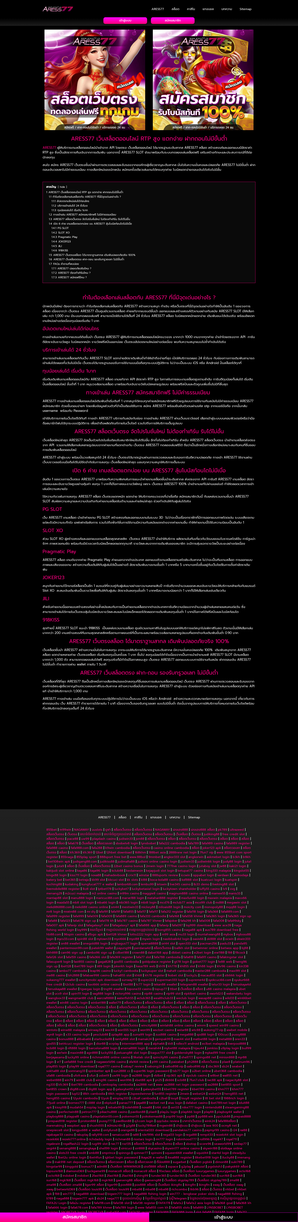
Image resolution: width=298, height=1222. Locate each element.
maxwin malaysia (219, 850)
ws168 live (82, 1210)
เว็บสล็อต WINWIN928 (125, 1119)
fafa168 (174, 868)
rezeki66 (52, 1091)
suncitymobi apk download (98, 932)
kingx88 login (56, 827)
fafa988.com (80, 800)
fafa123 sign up (155, 1169)
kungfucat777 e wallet (97, 836)
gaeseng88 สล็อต (129, 1132)
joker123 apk (211, 800)
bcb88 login (55, 1000)
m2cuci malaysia (77, 845)
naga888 (62, 1150)
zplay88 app (120, 987)
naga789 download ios (128, 1187)
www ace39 (222, 877)
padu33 (225, 895)
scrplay (114, 996)
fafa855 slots (180, 1160)
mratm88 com (73, 864)
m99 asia (168, 886)
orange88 (127, 1082)
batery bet (54, 832)
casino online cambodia (171, 800)
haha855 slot (122, 927)
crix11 (132, 827)
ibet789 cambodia (84, 1037)
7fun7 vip (207, 804)
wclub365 (143, 950)
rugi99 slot (100, 1096)
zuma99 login (142, 987)
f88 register (135, 1182)
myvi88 (134, 891)
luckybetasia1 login (146, 841)
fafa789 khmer (101, 1160)
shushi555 (96, 1078)
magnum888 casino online (188, 845)
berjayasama (55, 1009)
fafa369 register (121, 909)
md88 (219, 854)
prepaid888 (242, 1068)
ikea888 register (179, 1109)
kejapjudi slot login (160, 823)
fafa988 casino (57, 800)
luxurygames (226, 1123)
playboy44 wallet (229, 1064)
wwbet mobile (236, 982)
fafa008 (204, 873)
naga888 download (90, 1146)
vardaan (223, 827)
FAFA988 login (182, 1164)
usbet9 (104, 1027)
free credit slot (233, 786)
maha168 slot (211, 1210)
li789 (49, 1150)
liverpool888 (237, 996)
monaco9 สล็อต (119, 1123)
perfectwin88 (69, 1064)
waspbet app (76, 1078)
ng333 (50, 1037)
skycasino (155, 1100)
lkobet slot (175, 927)
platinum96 (241, 1014)
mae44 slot (182, 991)
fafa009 (92, 868)
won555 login (127, 982)
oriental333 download (154, 1082)
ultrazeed (237, 782)
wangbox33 (56, 950)
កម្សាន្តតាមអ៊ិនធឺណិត (208, 1200)
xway (216, 1137)
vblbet (158, 1027)
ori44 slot (168, 895)
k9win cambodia (117, 800)
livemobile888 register (63, 841)
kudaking (71, 836)
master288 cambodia (210, 923)
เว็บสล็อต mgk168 (86, 1132)
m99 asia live (120, 1178)
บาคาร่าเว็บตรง (192, 1073)
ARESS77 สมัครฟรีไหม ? (75, 754)
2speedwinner (140, 1046)
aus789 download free (222, 882)
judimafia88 (126, 814)
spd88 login (206, 987)
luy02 (76, 1046)
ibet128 (66, 918)
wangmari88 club (81, 950)
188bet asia (157, 804)
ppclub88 (223, 1068)
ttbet (173, 941)
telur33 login (220, 936)
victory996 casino (128, 946)
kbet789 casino (203, 1041)
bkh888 (52, 905)
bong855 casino (169, 882)
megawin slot (236, 854)
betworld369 (65, 1141)
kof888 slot (189, 832)
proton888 (88, 1073)
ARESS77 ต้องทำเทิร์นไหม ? (78, 743)
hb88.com (53, 886)
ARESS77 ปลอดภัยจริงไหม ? (79, 732)
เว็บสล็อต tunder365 (202, 1128)
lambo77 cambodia (73, 923)
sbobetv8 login (127, 795)
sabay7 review (133, 1018)
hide (62, 188)
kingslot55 (241, 823)
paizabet (177, 1014)
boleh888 (131, 1059)
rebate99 (115, 1059)
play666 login (191, 1064)
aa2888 (212, 1037)
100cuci (223, 987)
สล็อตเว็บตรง (123, 782)
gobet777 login (203, 914)
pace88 (72, 791)
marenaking (55, 1078)
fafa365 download (68, 1169)
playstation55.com (106, 1068)
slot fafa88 (204, 1164)
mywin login (151, 891)
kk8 (170, 996)
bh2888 (74, 927)
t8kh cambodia (94, 1046)
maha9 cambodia (179, 923)
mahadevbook (114, 827)
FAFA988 (162, 1164)
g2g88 (130, 1078)
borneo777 (76, 1055)
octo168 (244, 1123)
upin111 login (80, 946)
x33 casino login (78, 987)
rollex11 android (187, 996)
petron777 (89, 1064)
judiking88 (212, 786)
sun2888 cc (122, 1023)
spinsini (156, 1105)
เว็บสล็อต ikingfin (170, 1137)
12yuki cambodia (85, 1050)
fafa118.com (102, 1155)
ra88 (135, 1087)
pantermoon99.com (74, 900)
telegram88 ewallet (194, 936)
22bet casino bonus (128, 818)
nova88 (96, 827)
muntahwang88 (208, 886)
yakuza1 (199, 1119)
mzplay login (95, 1059)
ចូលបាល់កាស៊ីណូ (132, 1150)
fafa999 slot (92, 1169)
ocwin (229, 891)
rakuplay (82, 1087)
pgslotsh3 (215, 1119)
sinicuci (126, 1100)
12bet (99, 804)
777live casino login (181, 818)
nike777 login (192, 1059)
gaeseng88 (152, 1132)
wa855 (151, 1182)
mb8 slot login (83, 854)
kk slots (132, 832)
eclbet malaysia (213, 996)
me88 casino (55, 927)
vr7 (59, 1014)
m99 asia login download (214, 1178)
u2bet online (201, 1023)
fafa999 (78, 868)
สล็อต (175, 9)
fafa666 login (58, 1160)
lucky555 (107, 1005)
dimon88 (221, 1114)
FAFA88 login (224, 1164)
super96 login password (151, 1023)
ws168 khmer (102, 1210)
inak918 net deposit (69, 1114)
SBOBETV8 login (73, 1164)
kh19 (162, 918)
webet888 (54, 1032)
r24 (234, 1082)
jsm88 (140, 791)
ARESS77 (157, 9)
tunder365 (158, 1128)
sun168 (224, 1128)
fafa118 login (195, 864)
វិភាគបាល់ (103, 1200)
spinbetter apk (99, 1023)
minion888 (227, 1009)
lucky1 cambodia (126, 923)
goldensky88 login (188, 1005)
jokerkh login (123, 918)
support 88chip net (202, 1191)
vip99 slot (173, 946)
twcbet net (157, 1055)
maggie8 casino (154, 845)
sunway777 (130, 932)
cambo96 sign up (99, 905)
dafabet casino (196, 1055)
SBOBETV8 (95, 1164)
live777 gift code (170, 1187)
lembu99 (147, 836)
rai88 (243, 1082)
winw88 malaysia (72, 982)
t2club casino (75, 936)
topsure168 (54, 1123)
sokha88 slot (55, 1023)
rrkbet (229, 1141)
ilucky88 (228, 1109)
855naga (67, 809)
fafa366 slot (98, 909)
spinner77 (140, 1105)
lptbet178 (105, 841)
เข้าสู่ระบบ (182, 1078)
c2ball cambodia (144, 1050)
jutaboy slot (207, 818)
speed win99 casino (224, 977)
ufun (92, 1027)
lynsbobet (148, 795)
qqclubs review (167, 1073)
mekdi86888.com (59, 859)
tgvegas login (90, 941)
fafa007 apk (55, 877)
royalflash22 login (76, 1096)
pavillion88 (124, 1073)
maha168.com (116, 1164)
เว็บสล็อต (182, 786)
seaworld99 (222, 1096)
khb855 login (163, 1210)
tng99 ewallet (113, 941)
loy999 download (198, 877)
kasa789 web (146, 918)
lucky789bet (147, 1078)
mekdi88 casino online (91, 859)
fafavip (164, 877)
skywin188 (210, 1100)
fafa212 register (172, 864)
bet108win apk (59, 814)
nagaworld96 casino (111, 1014)
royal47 (218, 1091)
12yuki (105, 1050)
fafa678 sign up (84, 873)
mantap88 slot (57, 850)
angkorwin (196, 809)
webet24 (198, 1046)
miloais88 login (169, 859)
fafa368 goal (223, 1155)
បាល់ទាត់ (137, 1200)
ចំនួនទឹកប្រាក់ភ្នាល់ (155, 1150)
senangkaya (87, 1100)
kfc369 (75, 804)
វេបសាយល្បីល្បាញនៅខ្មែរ (166, 1205)
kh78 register (155, 927)
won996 (126, 1032)
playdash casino (104, 791)
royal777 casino (109, 1018)
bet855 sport (230, 1037)
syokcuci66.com (219, 932)
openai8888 (150, 895)
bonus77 (87, 1119)
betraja (83, 832)
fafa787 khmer (151, 873)
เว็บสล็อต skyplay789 (179, 1132)
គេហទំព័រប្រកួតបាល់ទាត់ (117, 786)
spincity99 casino (165, 1009)
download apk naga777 (76, 1200)
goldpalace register (156, 914)
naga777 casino (93, 1191)
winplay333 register (89, 1173)
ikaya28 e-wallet (153, 1109)
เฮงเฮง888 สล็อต (203, 782)
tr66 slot (161, 1059)
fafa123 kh (134, 1169)
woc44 (110, 982)
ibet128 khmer (116, 886)
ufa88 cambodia (58, 1027)
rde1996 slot (151, 1087)
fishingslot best (195, 1205)
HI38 (220, 1169)
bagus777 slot (160, 1005)
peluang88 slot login (131, 1005)
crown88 (138, 905)
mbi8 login (149, 854)
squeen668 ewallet (179, 1105)
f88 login (218, 1173)
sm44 (115, 859)
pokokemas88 (152, 1068)
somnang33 (76, 1023)
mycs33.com (65, 891)
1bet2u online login (72, 1109)
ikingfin (190, 1137)
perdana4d (142, 900)
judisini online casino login (158, 814)
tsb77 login (180, 1023)
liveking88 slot (223, 836)
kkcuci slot (116, 832)
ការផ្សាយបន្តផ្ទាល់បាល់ (142, 882)
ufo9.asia (79, 1027)
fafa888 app (147, 877)
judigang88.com (85, 814)
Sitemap (246, 9)
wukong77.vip (213, 982)
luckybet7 (121, 841)
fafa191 (103, 864)
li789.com (220, 1182)
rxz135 (126, 1096)
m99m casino (129, 845)
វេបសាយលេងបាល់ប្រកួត (237, 1200)
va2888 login (141, 1027)
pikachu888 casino (114, 1064)
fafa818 (188, 909)
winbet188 (98, 955)
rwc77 (115, 1096)
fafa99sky (234, 873)
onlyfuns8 (110, 1082)
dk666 (169, 1032)
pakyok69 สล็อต (236, 1119)
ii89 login (104, 918)
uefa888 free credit (78, 1014)
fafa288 (97, 800)
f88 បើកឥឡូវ (78, 1182)
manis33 (234, 845)
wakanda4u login (238, 946)
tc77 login (143, 936)
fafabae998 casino (96, 927)
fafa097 (177, 877)
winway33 (95, 982)
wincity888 (149, 977)
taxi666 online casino (104, 936)
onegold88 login (95, 895)
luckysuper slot (152, 923)
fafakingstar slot (231, 909)
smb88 (94, 1105)
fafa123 (65, 873)
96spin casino (74, 886)
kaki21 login (237, 818)
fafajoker (171, 873)
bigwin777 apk (83, 1150)
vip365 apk (174, 1027)
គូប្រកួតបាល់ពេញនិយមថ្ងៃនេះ (97, 1205)
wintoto (52, 982)
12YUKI (67, 1173)
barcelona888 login (103, 1000)
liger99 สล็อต (94, 1137)
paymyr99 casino (217, 1082)
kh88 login (206, 918)
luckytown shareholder (180, 841)
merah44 (154, 1000)
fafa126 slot (54, 909)
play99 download (82, 1018)
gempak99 (163, 991)
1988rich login (234, 1050)
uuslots (97, 782)
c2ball (163, 1050)
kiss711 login (79, 827)
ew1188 (219, 905)
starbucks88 (103, 991)
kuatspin (231, 832)
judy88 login (232, 814)
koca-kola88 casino (164, 832)
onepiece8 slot (57, 1082)
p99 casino (160, 1014)
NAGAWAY (81, 782)
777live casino (69, 1191)
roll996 (205, 1091)
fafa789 (193, 795)
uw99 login (120, 1027)
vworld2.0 (216, 946)
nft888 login (76, 1000)
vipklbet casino (195, 946)
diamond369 (75, 1123)
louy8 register (191, 1050)
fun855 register (165, 1046)
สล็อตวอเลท (105, 795)
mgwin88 (166, 1078)
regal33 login (173, 1087)
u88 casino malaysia (221, 941)
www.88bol (137, 809)
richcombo (179, 1141)
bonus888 (66, 991)
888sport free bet (113, 809)
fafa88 (52, 873)
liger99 (112, 1137)
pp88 (191, 1068)
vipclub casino (196, 1027)
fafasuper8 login (58, 914)
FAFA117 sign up (181, 1169)
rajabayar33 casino (60, 1087)
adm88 (102, 1119)
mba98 (137, 1141)
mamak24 (145, 991)
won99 (145, 982)
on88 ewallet (70, 895)
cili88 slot (94, 1055)
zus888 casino (166, 987)
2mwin (184, 1046)
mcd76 (165, 854)
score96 (205, 1096)
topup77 (161, 941)
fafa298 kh (188, 873)
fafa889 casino (126, 868)
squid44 (202, 1105)
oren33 (240, 991)
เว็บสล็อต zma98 (70, 1137)
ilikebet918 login (207, 1109)
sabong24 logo (118, 1173)
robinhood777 (186, 1091)
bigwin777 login (119, 1146)
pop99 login (175, 1068)
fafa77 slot (143, 909)
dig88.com (77, 1041)
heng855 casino (58, 1050)
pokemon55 (130, 1068)
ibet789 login (84, 918)
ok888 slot (214, 891)
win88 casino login (74, 955)
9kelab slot (141, 1009)
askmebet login (218, 809)
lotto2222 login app (144, 886)
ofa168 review (139, 1014)
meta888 (225, 991)
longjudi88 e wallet (86, 1082)
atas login (175, 1055)
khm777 (223, 1041)
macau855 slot (211, 927)
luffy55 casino (209, 841)
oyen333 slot (187, 895)
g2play (186, 1119)
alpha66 (159, 996)
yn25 (158, 1032)
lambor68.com (127, 836)
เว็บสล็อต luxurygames (198, 1123)
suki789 (237, 1114)
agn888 (92, 1005)
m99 (189, 1178)
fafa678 (73, 795)
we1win (62, 1005)
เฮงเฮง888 (180, 782)
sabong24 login (197, 1173)
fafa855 (128, 864)
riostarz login (143, 1091)
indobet (68, 1128)
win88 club (84, 1032)
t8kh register (117, 1046)
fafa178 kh (106, 873)
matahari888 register (162, 850)
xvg (232, 841)
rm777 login (164, 1091)
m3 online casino (104, 845)
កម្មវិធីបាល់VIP (120, 1200)
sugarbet (179, 1114)
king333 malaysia (218, 823)
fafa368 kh (243, 1155)
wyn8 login (54, 987)
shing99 (142, 1128)
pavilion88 (138, 1064)
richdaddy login (100, 1091)
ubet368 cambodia (228, 1023)
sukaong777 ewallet (61, 932)
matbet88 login (204, 991)
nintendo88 (213, 1059)
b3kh (236, 809)
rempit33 (206, 1087)
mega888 (187, 987)
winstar (144, 827)
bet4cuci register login (76, 996)
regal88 (191, 1087)
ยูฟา (108, 782)
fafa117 (141, 864)
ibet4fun (95, 1109)
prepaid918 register (63, 1073)
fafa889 (198, 1160)
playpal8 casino (78, 1068)
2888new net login (183, 804)
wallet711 (115, 955)
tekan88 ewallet (165, 936)
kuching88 (54, 836)
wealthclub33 (163, 950)
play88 (209, 1064)
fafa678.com (79, 1160)
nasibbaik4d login (176, 891)
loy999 (82, 882)
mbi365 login (128, 854)
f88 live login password (106, 1182)
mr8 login (53, 864)
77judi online (56, 1055)
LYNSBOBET (215, 1160)
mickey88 (148, 859)
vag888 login (102, 946)
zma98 (234, 1132)
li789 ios (151, 1191)
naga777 (113, 1150)
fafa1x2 (178, 1155)
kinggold (71, 1119)
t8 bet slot (213, 1050)
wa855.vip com (151, 1173)
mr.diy (91, 864)
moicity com (192, 859)
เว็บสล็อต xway (233, 1137)
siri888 (140, 1100)
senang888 (67, 1100)
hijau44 (198, 1000)
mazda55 (63, 854)
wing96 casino (106, 1032)
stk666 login (234, 927)
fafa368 (212, 864)
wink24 (209, 1073)
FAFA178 (164, 1155)
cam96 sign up (72, 905)
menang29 (54, 845)
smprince (109, 1105)
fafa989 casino (212, 795)
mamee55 (218, 845)
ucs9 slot (61, 946)
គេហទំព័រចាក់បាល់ (90, 786)
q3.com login (144, 1073)
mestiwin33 (130, 859)
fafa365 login (215, 868)
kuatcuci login (211, 832)
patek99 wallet (102, 900)
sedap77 (240, 1096)
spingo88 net (206, 1009)
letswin (162, 836)
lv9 (225, 841)
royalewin (53, 1096)
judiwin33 (126, 791)
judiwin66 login (208, 814)
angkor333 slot (174, 809)
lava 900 (212, 1078)
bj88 (245, 900)
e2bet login (202, 905)
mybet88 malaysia (177, 1000)
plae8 (226, 1014)
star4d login (220, 1105)
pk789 (222, 782)
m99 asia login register (150, 1178)
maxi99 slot (237, 923)
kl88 (144, 832)
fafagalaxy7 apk (124, 877)
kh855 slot (187, 918)
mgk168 (65, 1132)
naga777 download (223, 1187)
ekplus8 (110, 1055)
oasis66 (198, 891)
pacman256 (208, 895)
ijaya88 (141, 1055)
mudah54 (76, 1059)
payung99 (123, 900)
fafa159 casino (76, 909)
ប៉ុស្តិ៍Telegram (178, 1150)
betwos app (230, 900)
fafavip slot (75, 877)
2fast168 (98, 1128)
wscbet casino (163, 982)
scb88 (181, 1032)
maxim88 (77, 1005)
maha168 (230, 1210)
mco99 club (203, 854)
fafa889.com (230, 864)
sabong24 (154, 1018)
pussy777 (106, 1073)
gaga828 (104, 914)
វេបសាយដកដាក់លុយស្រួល (133, 1205)
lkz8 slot (89, 841)
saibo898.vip (174, 1018)
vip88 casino (153, 946)
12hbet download (119, 804)
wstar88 (183, 982)
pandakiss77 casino (187, 1082)
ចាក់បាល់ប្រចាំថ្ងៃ (154, 1200)
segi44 (51, 1100)
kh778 (172, 918)
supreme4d (196, 932)
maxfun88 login (192, 850)
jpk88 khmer (219, 1205)
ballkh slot (182, 900)
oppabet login (203, 827)
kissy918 (61, 1059)
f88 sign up (173, 1173)
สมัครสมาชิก (115, 1078)
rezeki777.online (74, 1091)
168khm (140, 804)
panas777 (126, 1055)
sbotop (191, 1096)
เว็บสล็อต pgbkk (200, 1114)
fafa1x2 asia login (199, 1155)
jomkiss (212, 1000)
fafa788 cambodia (167, 909)
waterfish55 (125, 950)
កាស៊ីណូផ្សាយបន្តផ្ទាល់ (233, 1150)
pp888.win (205, 1068)
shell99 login (108, 1100)
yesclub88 (100, 987)
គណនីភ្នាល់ (96, 882)
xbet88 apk (143, 1032)
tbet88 (128, 936)
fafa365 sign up (239, 868)
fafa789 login (125, 1160)
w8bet (215, 1027)
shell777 (187, 1009)
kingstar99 (54, 1119)
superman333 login (171, 932)
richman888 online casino (111, 1009)
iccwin (185, 827)
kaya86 (82, 823)
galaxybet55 (152, 1041)
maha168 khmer (187, 1210)
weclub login (185, 950)
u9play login (230, 1000)
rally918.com (100, 1087)
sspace (173, 1119)
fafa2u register (80, 1155)
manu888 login (82, 850)
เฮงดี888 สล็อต (154, 1119)
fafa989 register (238, 795)
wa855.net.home (171, 1182)
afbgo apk (95, 886)
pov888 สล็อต (145, 1137)
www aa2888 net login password (180, 1037)
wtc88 (196, 982)
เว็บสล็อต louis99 (90, 1141)
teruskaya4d (242, 936)
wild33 (229, 950)
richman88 (123, 1091)
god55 (51, 996)
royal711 (231, 1091)
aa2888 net (144, 1037)
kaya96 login (99, 823)
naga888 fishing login (150, 1146)
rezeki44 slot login (229, 1087)
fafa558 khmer (192, 868)
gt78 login (181, 914)
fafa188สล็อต (227, 1073)
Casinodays (240, 827)
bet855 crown (56, 1041)
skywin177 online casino (182, 1100)
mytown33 (103, 891)
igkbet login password (121, 1109)
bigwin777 (133, 1196)
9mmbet (154, 809)
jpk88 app (64, 1210)
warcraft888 (105, 950)
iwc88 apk (214, 1032)
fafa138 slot (121, 1155)
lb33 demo (201, 836)
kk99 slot (98, 832)
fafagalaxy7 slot (97, 877)
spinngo (124, 1105)
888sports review (165, 827)
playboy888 (55, 1068)
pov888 (126, 1137)
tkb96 (194, 1141)
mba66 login (106, 854)
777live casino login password (70, 1187)
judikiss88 (107, 814)
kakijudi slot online (60, 823)
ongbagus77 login (124, 895)
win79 (68, 1032)
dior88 (101, 996)
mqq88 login (235, 859)
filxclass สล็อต (169, 1123)
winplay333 (120, 1050)
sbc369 (213, 1018)
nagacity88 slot (236, 1032)
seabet (237, 1018)
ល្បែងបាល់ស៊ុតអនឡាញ (203, 1150)
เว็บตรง (72, 786)
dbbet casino (181, 905)
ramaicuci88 (121, 1087)
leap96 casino (100, 923)
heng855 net (233, 1046)
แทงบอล (208, 9)
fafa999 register (58, 868)
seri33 (174, 1059)
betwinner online (205, 900)
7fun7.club (196, 1032)
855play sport (86, 809)
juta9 (60, 818)
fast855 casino (84, 914)
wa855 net (230, 1027)
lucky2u (191, 927)
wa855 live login (198, 1182)
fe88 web (225, 914)
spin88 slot (85, 891)
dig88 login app (100, 1041)
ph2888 (192, 1014)
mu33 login (186, 886)
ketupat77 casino (190, 823)
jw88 (222, 818)
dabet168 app (157, 905)
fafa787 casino (127, 873)
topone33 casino (139, 941)
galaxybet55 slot (127, 1041)
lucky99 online (78, 1009)
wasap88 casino (210, 950)
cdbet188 (122, 905)
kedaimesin (134, 823)
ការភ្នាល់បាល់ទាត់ (116, 882)
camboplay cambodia (117, 1037)
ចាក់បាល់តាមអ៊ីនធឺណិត (180, 1200)
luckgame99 (96, 1123)
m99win (65, 782)
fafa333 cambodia (153, 868)
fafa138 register (144, 1155)
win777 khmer (196, 1187)
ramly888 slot (125, 991)
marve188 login (133, 850)
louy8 (174, 1050)
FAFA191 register (141, 1164)
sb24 (225, 1018)
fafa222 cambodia (172, 795)
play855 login (56, 1018)
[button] (149, 733)
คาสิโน (191, 9)
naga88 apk (193, 882)
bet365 (70, 832)
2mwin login (155, 818)
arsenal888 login (132, 1000)
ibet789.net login (223, 1055)
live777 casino (239, 1182)
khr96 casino (226, 918)
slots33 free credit (72, 1105)
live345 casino (180, 836)
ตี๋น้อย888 (163, 1114)
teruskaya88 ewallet (62, 941)
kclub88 (117, 823)
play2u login (169, 1064)
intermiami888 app (136, 996)
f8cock (240, 905)
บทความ (226, 9)
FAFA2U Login (56, 1155)
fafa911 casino (207, 909)
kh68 (138, 927)
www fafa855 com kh (152, 1160)
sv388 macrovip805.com (132, 1210)
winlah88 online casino (177, 977)
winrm (201, 977)
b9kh (246, 809)
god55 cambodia (126, 914)
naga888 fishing (230, 1146)
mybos (228, 886)
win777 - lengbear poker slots (192, 1146)
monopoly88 (213, 859)
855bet (51, 782)
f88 (229, 905)
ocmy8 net (229, 1078)
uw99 (85, 791)
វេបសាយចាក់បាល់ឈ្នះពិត (63, 1205)
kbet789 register (176, 1041)
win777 (68, 1146)
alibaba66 (84, 991)
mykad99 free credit (220, 1005)
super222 (147, 932)
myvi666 (120, 891)
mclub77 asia (182, 854)
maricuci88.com (107, 850)
